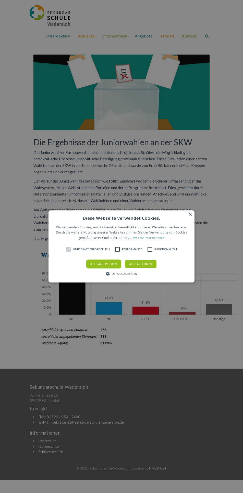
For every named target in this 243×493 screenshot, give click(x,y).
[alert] (121, 246)
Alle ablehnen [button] (140, 264)
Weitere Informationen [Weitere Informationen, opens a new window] (149, 238)
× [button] (190, 215)
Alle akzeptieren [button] (104, 264)
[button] (121, 246)
